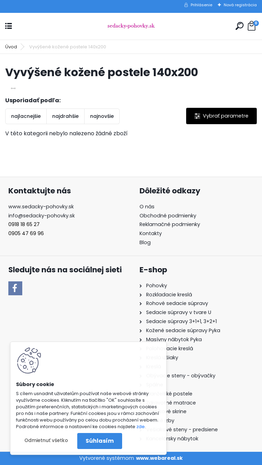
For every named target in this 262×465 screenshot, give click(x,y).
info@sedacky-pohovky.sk (41, 215)
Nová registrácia (240, 5)
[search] (239, 26)
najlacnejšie (26, 116)
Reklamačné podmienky (170, 224)
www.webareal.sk (159, 458)
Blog (145, 242)
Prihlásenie (201, 5)
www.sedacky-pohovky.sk (41, 206)
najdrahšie (65, 116)
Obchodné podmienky (168, 215)
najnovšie (102, 116)
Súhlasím (100, 441)
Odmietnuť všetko (46, 440)
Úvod (11, 46)
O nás (147, 206)
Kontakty (151, 233)
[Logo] (131, 26)
